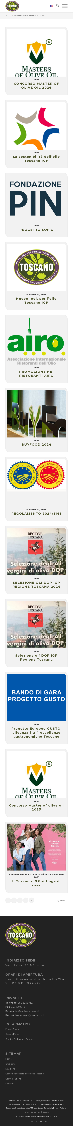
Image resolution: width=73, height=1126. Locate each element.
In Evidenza (32, 294)
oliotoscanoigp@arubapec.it (27, 1015)
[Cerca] (56, 6)
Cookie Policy (12, 1034)
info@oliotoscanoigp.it (26, 1011)
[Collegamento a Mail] (45, 1121)
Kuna (54, 1116)
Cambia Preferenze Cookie (19, 1039)
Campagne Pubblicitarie (23, 874)
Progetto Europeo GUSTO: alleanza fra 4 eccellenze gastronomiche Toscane (36, 732)
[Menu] (63, 6)
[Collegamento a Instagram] (31, 1121)
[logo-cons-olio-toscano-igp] (30, 6)
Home (8, 1059)
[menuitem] (50, 6)
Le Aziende (11, 1069)
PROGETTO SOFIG (36, 230)
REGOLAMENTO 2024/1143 (36, 513)
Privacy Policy (12, 1029)
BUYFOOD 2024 (36, 444)
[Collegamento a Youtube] (41, 1121)
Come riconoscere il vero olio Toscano (24, 1073)
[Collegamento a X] (36, 1121)
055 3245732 (25, 1002)
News (36, 79)
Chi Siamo (10, 1064)
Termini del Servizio (32, 1112)
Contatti (9, 1083)
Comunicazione (13, 1079)
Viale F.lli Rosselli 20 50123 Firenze (25, 965)
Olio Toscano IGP (34, 1116)
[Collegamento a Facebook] (27, 1121)
